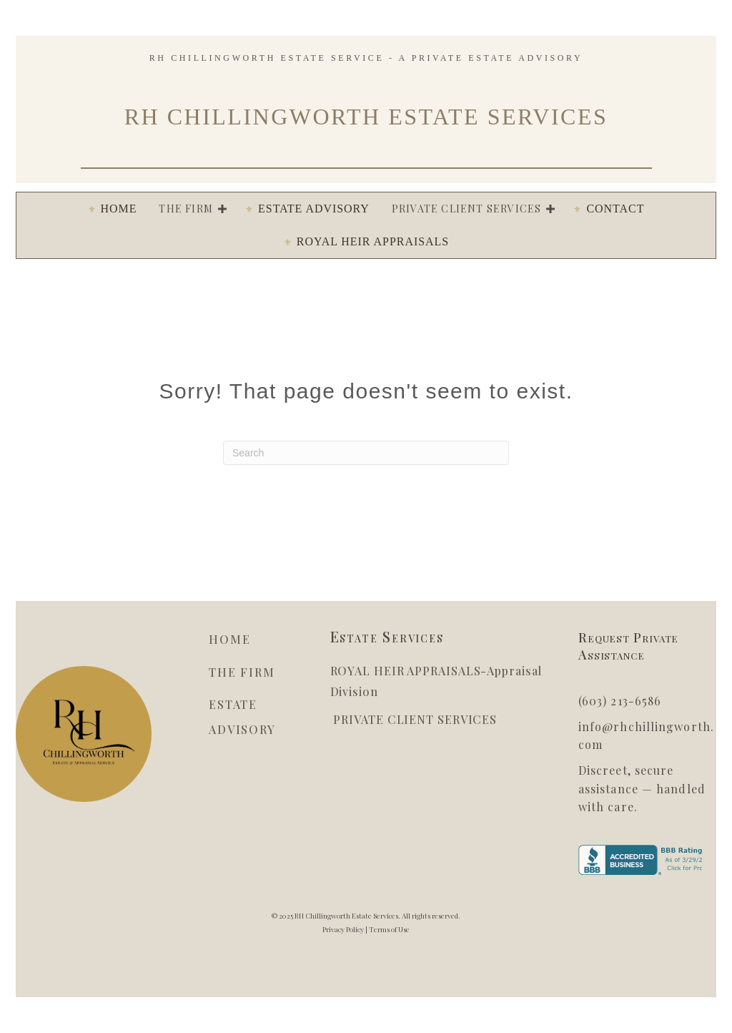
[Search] (366, 453)
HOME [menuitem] (119, 208)
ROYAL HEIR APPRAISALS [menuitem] (373, 241)
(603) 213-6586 (619, 700)
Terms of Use (389, 929)
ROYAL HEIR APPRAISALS (405, 670)
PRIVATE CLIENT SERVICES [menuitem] (467, 208)
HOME (229, 639)
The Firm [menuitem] (186, 208)
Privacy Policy (343, 929)
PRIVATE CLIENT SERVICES (414, 719)
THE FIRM (241, 672)
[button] (222, 209)
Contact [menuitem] (615, 208)
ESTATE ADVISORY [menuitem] (314, 208)
